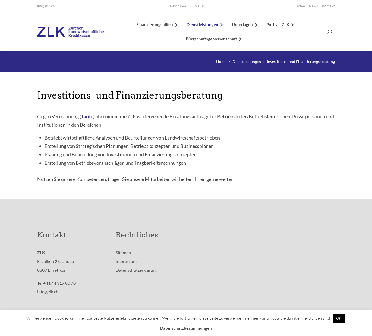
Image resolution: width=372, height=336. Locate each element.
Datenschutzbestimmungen (186, 328)
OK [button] (338, 318)
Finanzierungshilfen (154, 25)
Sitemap (123, 253)
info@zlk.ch (46, 6)
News (313, 6)
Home (300, 6)
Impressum (126, 262)
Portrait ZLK (277, 25)
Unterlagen (242, 25)
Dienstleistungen (202, 25)
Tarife (87, 118)
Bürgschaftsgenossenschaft (211, 39)
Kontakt (328, 6)
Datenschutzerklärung (136, 271)
